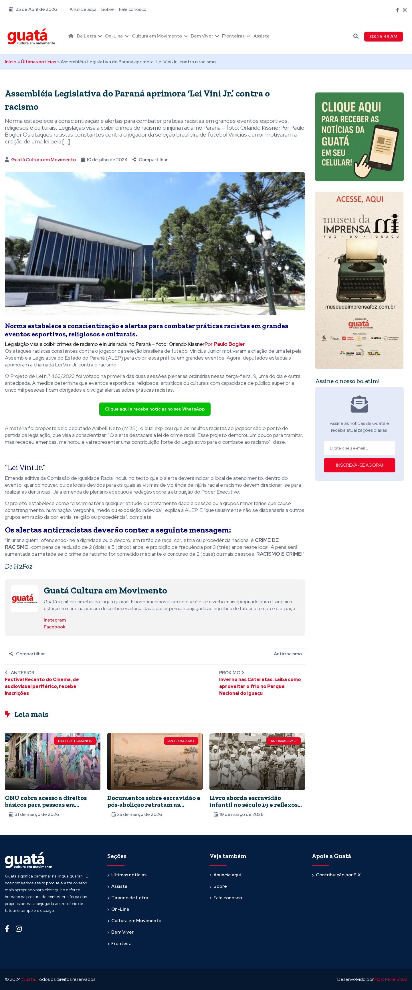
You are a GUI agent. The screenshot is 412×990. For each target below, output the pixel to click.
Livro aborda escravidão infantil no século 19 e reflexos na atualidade (253, 804)
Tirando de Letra (129, 898)
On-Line (114, 36)
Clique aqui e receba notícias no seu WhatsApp (155, 409)
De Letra (86, 36)
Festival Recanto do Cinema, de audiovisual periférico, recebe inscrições (42, 686)
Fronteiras (233, 36)
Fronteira (121, 943)
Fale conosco (132, 9)
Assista (261, 36)
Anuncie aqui (83, 9)
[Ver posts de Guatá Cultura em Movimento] (24, 598)
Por (225, 344)
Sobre (107, 9)
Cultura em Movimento (157, 36)
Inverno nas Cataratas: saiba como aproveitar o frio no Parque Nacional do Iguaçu (260, 686)
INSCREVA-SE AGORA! (359, 465)
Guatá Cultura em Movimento (43, 160)
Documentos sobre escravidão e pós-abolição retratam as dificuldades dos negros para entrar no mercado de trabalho (153, 808)
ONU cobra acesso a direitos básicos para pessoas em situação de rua (46, 804)
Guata (28, 979)
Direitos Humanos (75, 741)
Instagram (55, 620)
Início (10, 62)
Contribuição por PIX (338, 875)
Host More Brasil (391, 979)
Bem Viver (202, 36)
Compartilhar (150, 160)
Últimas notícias (38, 62)
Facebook (54, 627)
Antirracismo (288, 654)
